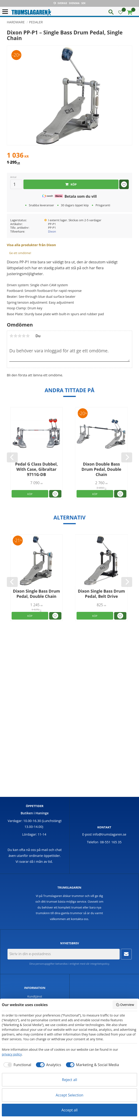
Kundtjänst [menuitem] (34, 996)
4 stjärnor (24, 336)
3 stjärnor (20, 336)
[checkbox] (16, 1064)
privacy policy (12, 1054)
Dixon (52, 231)
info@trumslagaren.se (109, 834)
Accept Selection (69, 1095)
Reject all (69, 1079)
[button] (6, 12)
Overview (125, 1004)
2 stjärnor (15, 336)
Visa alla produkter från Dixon (31, 245)
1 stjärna (11, 336)
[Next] (126, 457)
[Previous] (12, 457)
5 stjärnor (28, 336)
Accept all (69, 1110)
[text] (69, 155)
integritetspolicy (99, 963)
